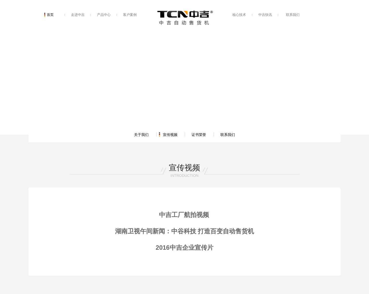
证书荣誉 (199, 134)
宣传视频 (170, 134)
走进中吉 (78, 15)
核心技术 (239, 15)
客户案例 (130, 15)
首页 (50, 15)
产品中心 (104, 15)
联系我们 (293, 15)
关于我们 (141, 134)
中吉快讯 (265, 15)
